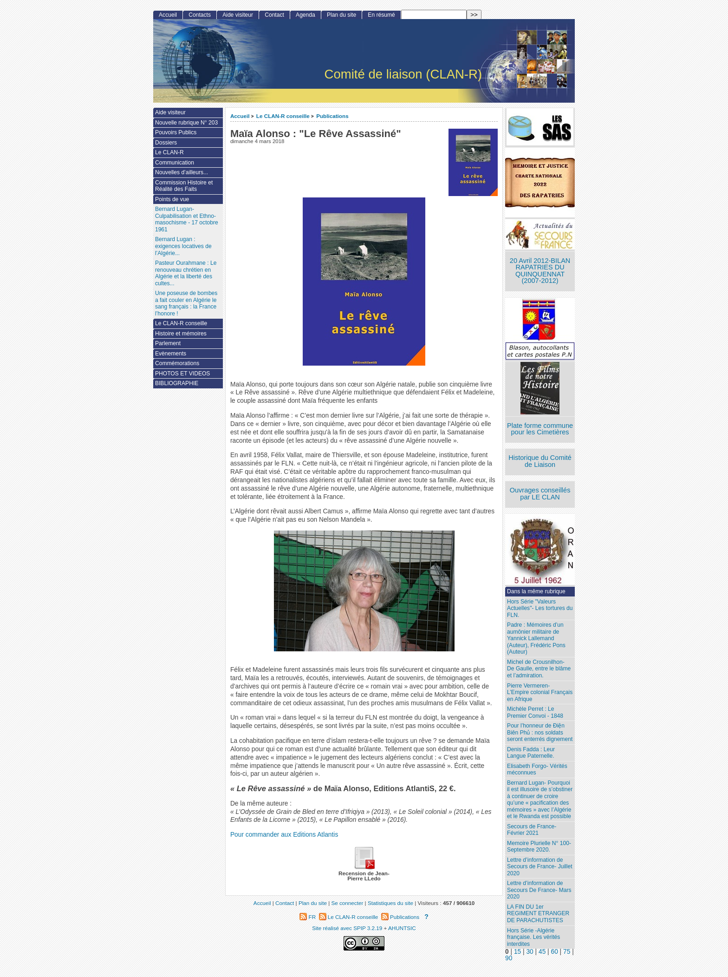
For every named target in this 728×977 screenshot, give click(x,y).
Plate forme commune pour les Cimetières (540, 429)
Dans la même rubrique (536, 591)
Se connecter (347, 903)
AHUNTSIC (402, 928)
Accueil (240, 116)
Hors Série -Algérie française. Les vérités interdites (533, 937)
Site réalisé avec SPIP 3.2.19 (347, 928)
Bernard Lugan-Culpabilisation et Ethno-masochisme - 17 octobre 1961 (186, 219)
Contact (274, 15)
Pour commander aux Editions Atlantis (284, 834)
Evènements (170, 353)
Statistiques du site (390, 903)
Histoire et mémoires (181, 333)
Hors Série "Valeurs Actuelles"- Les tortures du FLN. (539, 608)
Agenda (305, 15)
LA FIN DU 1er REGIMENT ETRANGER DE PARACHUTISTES (538, 914)
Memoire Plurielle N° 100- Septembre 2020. (539, 846)
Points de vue (172, 199)
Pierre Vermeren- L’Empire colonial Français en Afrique (539, 692)
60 (554, 951)
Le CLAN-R (169, 152)
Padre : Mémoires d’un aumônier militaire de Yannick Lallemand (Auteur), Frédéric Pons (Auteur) (536, 638)
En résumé (381, 15)
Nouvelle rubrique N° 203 (186, 122)
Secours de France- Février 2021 (531, 830)
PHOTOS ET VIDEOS (182, 373)
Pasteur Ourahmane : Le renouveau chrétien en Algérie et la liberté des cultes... (185, 273)
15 (517, 951)
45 (542, 951)
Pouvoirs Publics (175, 132)
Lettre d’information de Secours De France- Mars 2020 (539, 890)
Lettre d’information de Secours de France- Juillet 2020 (539, 867)
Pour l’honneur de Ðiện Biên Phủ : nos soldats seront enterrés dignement (539, 732)
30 (529, 951)
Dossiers (166, 142)
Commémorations (177, 363)
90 (508, 958)
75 (566, 951)
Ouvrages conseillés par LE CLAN (540, 493)
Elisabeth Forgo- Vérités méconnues (537, 769)
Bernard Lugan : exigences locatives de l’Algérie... (183, 246)
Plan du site (341, 15)
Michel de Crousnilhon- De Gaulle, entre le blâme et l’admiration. (539, 669)
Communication (174, 162)
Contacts (199, 15)
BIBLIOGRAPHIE (176, 383)
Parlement (168, 343)
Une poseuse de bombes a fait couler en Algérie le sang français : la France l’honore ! (186, 303)
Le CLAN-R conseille (283, 116)
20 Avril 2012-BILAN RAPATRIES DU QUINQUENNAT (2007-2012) (540, 270)
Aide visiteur (237, 15)
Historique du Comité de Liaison (540, 461)
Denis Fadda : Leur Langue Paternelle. (531, 753)
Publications (332, 116)
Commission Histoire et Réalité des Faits (184, 186)
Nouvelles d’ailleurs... (181, 172)
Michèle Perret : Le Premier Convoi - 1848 (535, 712)
